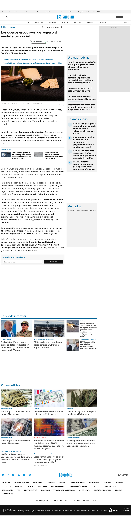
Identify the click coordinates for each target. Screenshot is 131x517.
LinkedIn (19, 475)
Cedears (93, 210)
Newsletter (126, 22)
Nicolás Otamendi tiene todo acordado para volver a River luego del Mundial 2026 (82, 107)
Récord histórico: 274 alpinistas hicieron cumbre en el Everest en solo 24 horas (54, 156)
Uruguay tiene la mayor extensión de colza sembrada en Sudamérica (28, 59)
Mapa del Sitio (30, 490)
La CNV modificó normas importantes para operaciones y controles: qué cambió (84, 165)
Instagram (13, 475)
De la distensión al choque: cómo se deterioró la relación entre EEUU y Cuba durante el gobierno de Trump (15, 346)
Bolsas (77, 210)
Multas (118, 490)
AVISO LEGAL (84, 490)
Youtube (24, 475)
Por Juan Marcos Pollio (41, 466)
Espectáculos (110, 486)
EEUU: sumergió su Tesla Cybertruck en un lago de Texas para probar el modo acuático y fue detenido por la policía (88, 329)
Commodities (85, 210)
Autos (96, 486)
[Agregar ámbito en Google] (38, 42)
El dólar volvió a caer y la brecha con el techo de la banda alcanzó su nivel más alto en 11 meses (16, 458)
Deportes (42, 486)
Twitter (3, 475)
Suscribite (53, 261)
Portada (6, 483)
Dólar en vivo (18, 12)
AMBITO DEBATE (85, 501)
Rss (18, 490)
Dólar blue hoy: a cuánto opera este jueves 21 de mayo (81, 412)
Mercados (94, 483)
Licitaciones (7, 494)
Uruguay (103, 22)
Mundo (12, 27)
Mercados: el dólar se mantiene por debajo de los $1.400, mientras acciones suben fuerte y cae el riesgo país (49, 444)
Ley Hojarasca (49, 12)
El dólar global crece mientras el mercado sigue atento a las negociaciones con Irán (81, 443)
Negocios (77, 22)
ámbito (3, 27)
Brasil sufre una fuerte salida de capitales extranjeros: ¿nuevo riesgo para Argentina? (49, 459)
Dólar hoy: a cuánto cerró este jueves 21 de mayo (80, 89)
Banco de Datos (78, 483)
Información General (80, 486)
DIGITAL (43, 501)
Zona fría (60, 12)
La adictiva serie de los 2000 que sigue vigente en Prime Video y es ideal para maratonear (82, 66)
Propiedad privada (83, 12)
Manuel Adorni (97, 12)
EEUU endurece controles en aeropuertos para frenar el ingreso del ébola (48, 345)
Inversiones (29, 12)
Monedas (71, 210)
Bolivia (39, 12)
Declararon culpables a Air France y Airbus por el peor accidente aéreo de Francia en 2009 (21, 156)
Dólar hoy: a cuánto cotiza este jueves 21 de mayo (15, 442)
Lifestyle (6, 486)
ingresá (126, 16)
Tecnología (7, 490)
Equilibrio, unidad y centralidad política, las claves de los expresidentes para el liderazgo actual (81, 79)
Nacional (19, 486)
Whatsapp (30, 475)
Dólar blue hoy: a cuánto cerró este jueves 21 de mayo (82, 97)
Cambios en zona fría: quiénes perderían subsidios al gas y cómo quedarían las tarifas (84, 154)
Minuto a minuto (41, 438)
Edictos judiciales (102, 490)
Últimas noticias (21, 483)
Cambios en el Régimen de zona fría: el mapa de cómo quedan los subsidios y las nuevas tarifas (84, 128)
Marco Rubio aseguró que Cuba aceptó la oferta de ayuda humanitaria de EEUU (32, 63)
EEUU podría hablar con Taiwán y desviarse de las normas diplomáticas (88, 345)
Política (65, 22)
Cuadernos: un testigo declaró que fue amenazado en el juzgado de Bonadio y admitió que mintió (83, 142)
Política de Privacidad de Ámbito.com (58, 490)
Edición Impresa (58, 486)
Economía (39, 22)
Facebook (8, 475)
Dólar (27, 22)
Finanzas (52, 22)
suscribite (119, 16)
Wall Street (70, 12)
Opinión (90, 22)
